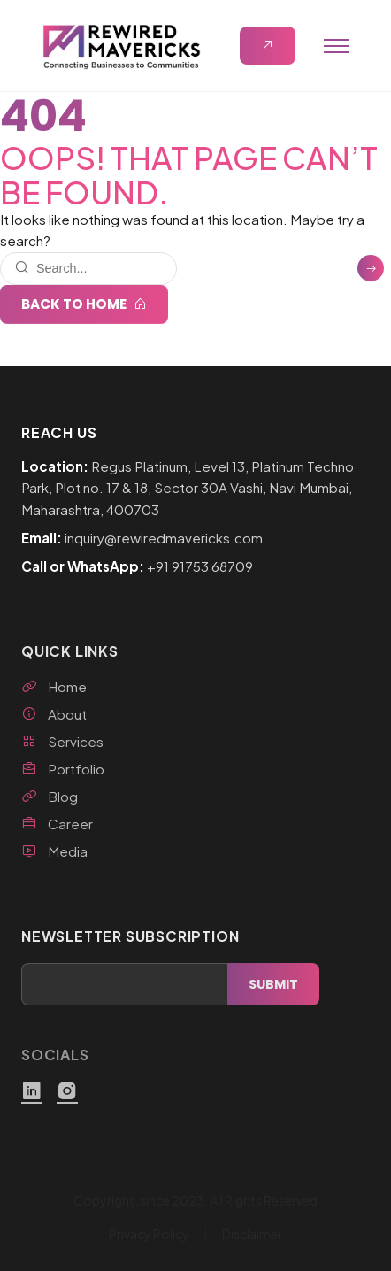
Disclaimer (252, 1234)
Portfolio (62, 768)
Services (62, 741)
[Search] (370, 268)
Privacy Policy (149, 1234)
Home (54, 686)
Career (57, 823)
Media (54, 851)
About (54, 713)
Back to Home (84, 304)
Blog (49, 796)
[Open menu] (336, 46)
